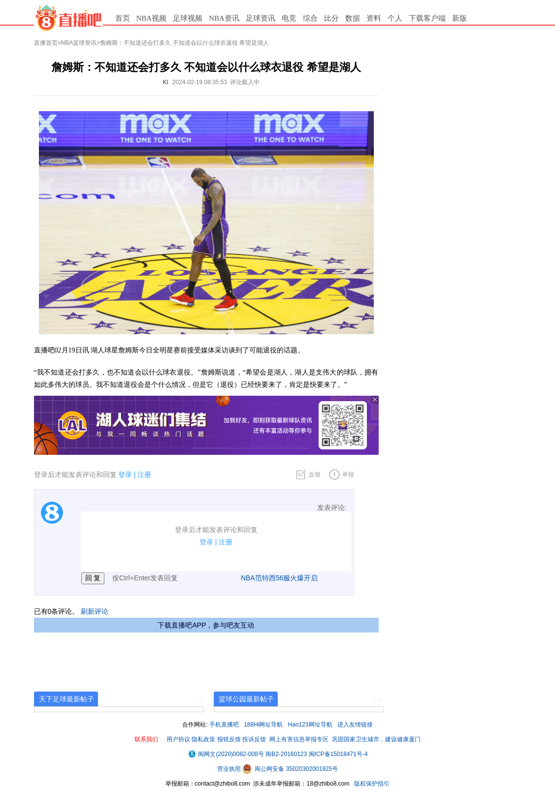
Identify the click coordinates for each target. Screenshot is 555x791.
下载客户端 (427, 18)
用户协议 (178, 739)
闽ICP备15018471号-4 (338, 754)
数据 (352, 18)
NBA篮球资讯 (79, 42)
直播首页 (46, 42)
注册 (144, 474)
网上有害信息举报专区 (298, 739)
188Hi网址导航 (263, 724)
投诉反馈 (254, 739)
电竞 (289, 18)
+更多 (196, 699)
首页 (122, 18)
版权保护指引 (371, 783)
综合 (310, 18)
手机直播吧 (224, 724)
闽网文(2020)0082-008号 (225, 754)
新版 (459, 18)
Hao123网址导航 (310, 724)
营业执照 (229, 768)
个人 (395, 18)
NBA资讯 (224, 18)
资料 (373, 18)
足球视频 (187, 18)
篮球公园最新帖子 (246, 699)
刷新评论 (94, 611)
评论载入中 (245, 82)
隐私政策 (203, 739)
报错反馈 (229, 739)
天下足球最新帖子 (66, 699)
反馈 (315, 474)
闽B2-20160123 (286, 754)
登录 (125, 474)
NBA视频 (151, 18)
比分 (331, 18)
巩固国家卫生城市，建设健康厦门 (376, 739)
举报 (348, 474)
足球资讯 (260, 18)
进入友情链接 (355, 724)
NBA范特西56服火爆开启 (279, 578)
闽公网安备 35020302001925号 (290, 768)
